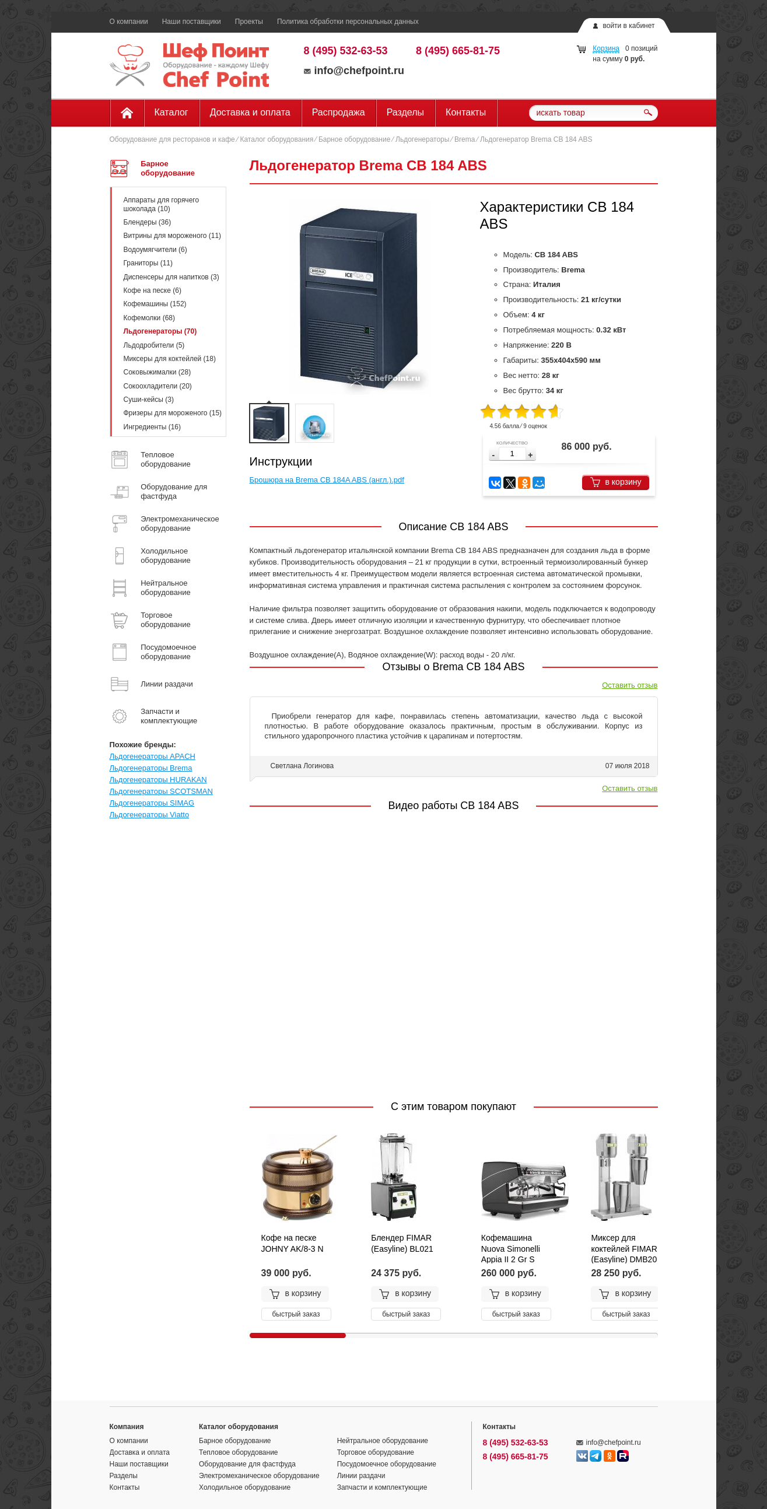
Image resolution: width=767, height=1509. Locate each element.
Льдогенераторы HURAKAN (158, 779)
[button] (530, 455)
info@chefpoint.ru (354, 70)
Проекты (249, 21)
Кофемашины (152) (155, 304)
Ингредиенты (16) (152, 427)
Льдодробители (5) (154, 345)
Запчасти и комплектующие (382, 1487)
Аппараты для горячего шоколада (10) (161, 204)
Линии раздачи (361, 1476)
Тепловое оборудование (238, 1452)
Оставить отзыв (629, 685)
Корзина (606, 48)
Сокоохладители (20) (158, 386)
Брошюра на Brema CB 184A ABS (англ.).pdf (327, 479)
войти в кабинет (628, 26)
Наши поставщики (191, 21)
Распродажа (338, 112)
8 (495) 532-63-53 (346, 51)
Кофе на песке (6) (152, 290)
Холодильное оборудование (244, 1487)
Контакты (466, 112)
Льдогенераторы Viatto (150, 814)
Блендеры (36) (147, 222)
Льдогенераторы (422, 139)
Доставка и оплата (250, 112)
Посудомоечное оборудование (386, 1464)
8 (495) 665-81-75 (458, 51)
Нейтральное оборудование (382, 1441)
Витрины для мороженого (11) (173, 236)
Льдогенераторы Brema (151, 768)
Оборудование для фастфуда (247, 1464)
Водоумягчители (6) (155, 250)
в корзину (616, 482)
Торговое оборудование (375, 1452)
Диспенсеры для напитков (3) (171, 277)
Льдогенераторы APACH (152, 756)
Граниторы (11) (148, 263)
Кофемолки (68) (150, 318)
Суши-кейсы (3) (149, 399)
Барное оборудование (354, 139)
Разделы (405, 112)
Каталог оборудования (276, 139)
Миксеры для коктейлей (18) (170, 359)
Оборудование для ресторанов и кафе (172, 139)
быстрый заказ (296, 1314)
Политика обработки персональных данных (348, 21)
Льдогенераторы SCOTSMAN (161, 791)
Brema (464, 139)
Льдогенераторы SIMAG (152, 803)
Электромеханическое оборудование (259, 1476)
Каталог (171, 112)
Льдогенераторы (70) (160, 331)
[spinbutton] (512, 453)
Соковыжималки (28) (157, 372)
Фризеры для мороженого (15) (173, 413)
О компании (129, 21)
